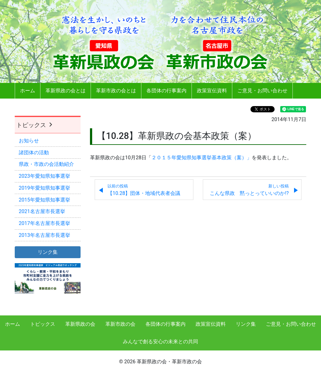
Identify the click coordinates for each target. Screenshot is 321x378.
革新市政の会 (120, 324)
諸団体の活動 (34, 153)
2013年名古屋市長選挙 (44, 235)
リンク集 (246, 324)
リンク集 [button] (48, 252)
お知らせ (29, 141)
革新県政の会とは (65, 91)
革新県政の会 (80, 324)
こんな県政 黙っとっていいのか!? (249, 190)
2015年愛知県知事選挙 (44, 200)
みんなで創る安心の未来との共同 (160, 342)
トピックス (35, 125)
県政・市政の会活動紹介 (46, 164)
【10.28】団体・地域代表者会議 (144, 190)
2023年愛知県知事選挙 (44, 176)
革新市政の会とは (116, 91)
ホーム (27, 91)
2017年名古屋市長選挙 (44, 223)
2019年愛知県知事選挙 (44, 188)
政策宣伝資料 (212, 91)
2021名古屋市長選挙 (42, 211)
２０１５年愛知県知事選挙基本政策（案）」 (201, 158)
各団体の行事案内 (166, 91)
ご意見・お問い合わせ (262, 91)
